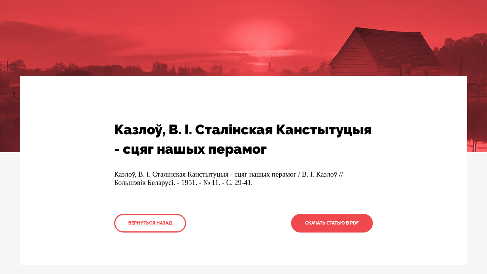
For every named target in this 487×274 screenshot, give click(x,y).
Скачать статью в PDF (332, 223)
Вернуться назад (150, 223)
